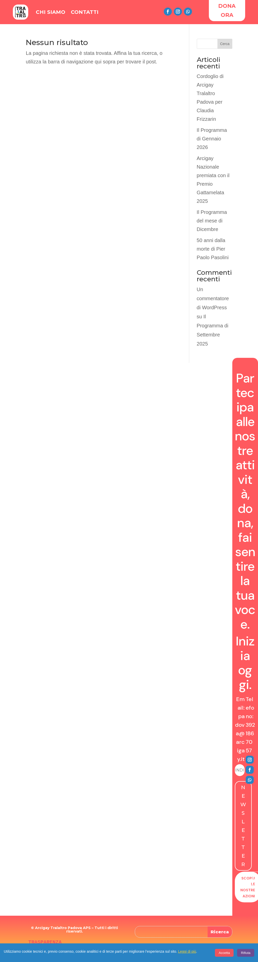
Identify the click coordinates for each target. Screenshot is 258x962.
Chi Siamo (50, 12)
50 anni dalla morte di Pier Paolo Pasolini (213, 249)
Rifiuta (245, 953)
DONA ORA (227, 10)
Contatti (85, 12)
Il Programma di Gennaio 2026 (212, 138)
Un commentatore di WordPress (213, 298)
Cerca (224, 44)
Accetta (224, 953)
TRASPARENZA (44, 942)
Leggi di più (187, 951)
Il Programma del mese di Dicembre (212, 220)
